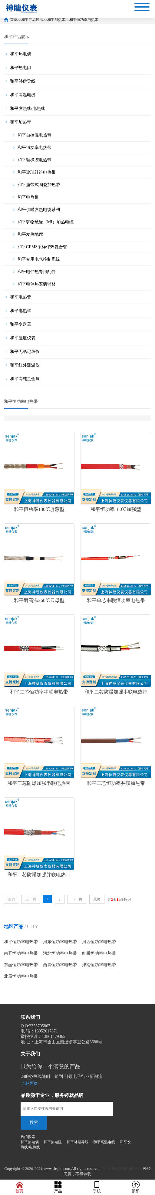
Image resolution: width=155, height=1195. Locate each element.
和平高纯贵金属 (25, 379)
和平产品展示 (32, 20)
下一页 (76, 898)
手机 (97, 1187)
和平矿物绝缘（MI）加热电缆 (46, 222)
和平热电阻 (20, 67)
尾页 (97, 898)
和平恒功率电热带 (83, 20)
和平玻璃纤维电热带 (37, 172)
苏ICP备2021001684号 (120, 1167)
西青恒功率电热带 (60, 964)
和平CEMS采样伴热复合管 (42, 247)
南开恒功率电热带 (21, 952)
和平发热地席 (30, 234)
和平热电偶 (20, 54)
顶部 (136, 1187)
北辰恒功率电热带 (21, 975)
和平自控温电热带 (34, 135)
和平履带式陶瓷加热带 (39, 185)
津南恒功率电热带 (99, 964)
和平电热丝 (20, 310)
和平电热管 (20, 297)
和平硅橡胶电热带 (34, 160)
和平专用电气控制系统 (39, 259)
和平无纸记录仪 (25, 351)
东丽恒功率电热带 (21, 964)
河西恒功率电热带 (99, 941)
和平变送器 (20, 324)
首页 (13, 20)
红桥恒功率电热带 (99, 952)
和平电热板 (28, 197)
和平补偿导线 (22, 81)
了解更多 (29, 1082)
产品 (58, 1187)
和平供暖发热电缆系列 (39, 209)
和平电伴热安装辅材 (37, 284)
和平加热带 (56, 20)
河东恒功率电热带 (60, 941)
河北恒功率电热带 (60, 952)
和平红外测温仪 (25, 365)
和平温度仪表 (22, 338)
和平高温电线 (22, 95)
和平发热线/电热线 (27, 108)
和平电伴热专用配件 (37, 271)
